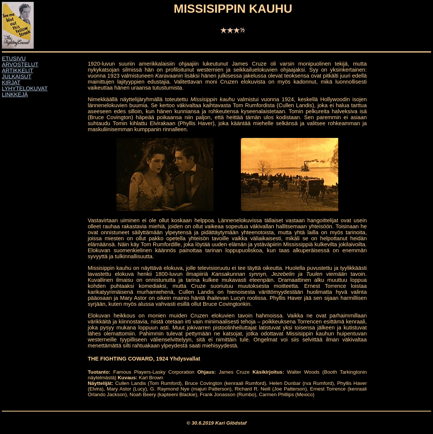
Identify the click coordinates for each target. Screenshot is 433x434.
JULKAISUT (16, 76)
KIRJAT (11, 82)
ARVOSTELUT (20, 64)
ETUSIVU (14, 58)
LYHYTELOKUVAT (25, 88)
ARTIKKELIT (17, 70)
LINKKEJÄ (15, 94)
